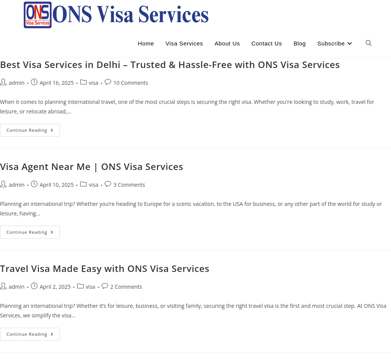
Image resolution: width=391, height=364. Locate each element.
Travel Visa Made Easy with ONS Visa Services (105, 268)
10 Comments (130, 82)
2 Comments (126, 286)
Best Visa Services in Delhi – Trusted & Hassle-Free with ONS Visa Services (170, 64)
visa (94, 82)
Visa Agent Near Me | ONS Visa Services (91, 166)
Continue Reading (33, 131)
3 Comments (129, 184)
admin (16, 82)
